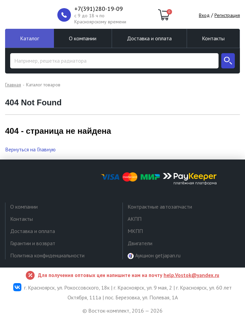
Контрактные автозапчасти (160, 206)
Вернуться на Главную (30, 149)
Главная (13, 85)
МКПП (135, 231)
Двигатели (140, 243)
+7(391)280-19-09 (98, 9)
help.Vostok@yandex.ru (191, 275)
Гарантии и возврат (32, 243)
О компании (82, 38)
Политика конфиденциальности (47, 255)
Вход (204, 15)
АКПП (135, 218)
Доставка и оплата (149, 38)
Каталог (29, 38)
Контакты (213, 38)
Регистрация (227, 15)
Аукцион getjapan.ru (154, 255)
